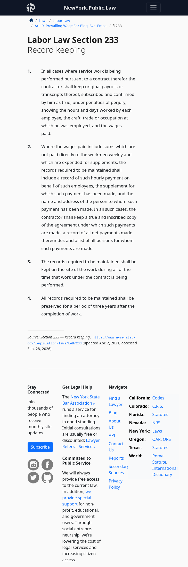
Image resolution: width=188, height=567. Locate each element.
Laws (43, 20)
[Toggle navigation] (153, 8)
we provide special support (76, 498)
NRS (156, 423)
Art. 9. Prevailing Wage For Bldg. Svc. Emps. (71, 25)
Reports (116, 458)
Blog (113, 412)
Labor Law (61, 20)
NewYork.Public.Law (90, 7)
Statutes (160, 414)
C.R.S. (157, 406)
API (112, 435)
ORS (167, 439)
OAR (156, 439)
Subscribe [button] (40, 447)
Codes (158, 398)
